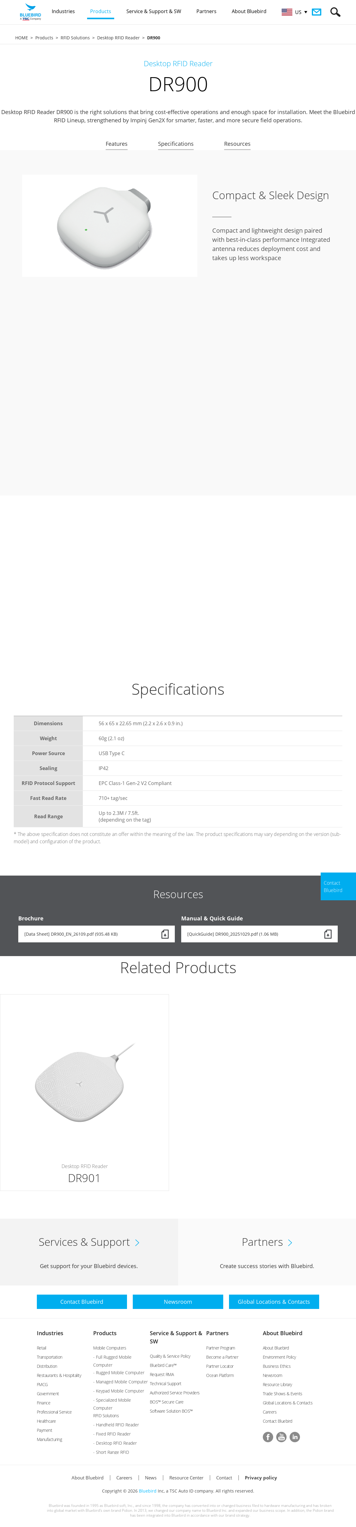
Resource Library (277, 1384)
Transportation (49, 1357)
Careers (270, 1412)
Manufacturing (49, 1439)
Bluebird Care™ (163, 1365)
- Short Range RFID (111, 1452)
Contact (224, 1478)
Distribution (47, 1366)
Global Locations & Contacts (288, 1403)
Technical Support (166, 1383)
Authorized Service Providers (175, 1393)
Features (117, 143)
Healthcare (46, 1421)
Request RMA (162, 1374)
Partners (217, 1333)
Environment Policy (279, 1357)
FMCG (42, 1384)
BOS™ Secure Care (167, 1402)
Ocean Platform (220, 1375)
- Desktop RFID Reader (115, 1443)
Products (44, 38)
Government (48, 1393)
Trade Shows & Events (282, 1393)
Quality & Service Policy (170, 1356)
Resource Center (186, 1478)
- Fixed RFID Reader (112, 1434)
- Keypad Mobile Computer (118, 1391)
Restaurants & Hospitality (59, 1375)
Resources (237, 143)
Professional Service (54, 1412)
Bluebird (148, 1491)
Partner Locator (220, 1366)
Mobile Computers (109, 1348)
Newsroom (272, 1375)
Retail (41, 1348)
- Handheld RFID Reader (116, 1425)
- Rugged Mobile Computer (118, 1372)
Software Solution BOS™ (171, 1411)
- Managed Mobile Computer (120, 1382)
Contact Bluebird (277, 1421)
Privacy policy (261, 1478)
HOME (21, 38)
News (151, 1478)
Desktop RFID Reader (118, 38)
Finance (44, 1403)
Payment (44, 1430)
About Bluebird (282, 1333)
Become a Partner (222, 1357)
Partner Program (220, 1348)
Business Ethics (277, 1366)
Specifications (176, 143)
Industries (50, 1333)
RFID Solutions (75, 38)
